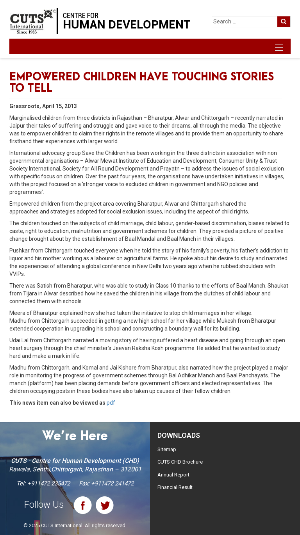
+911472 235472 (48, 483)
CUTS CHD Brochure (180, 462)
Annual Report (173, 475)
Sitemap (166, 449)
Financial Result (175, 487)
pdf (111, 403)
